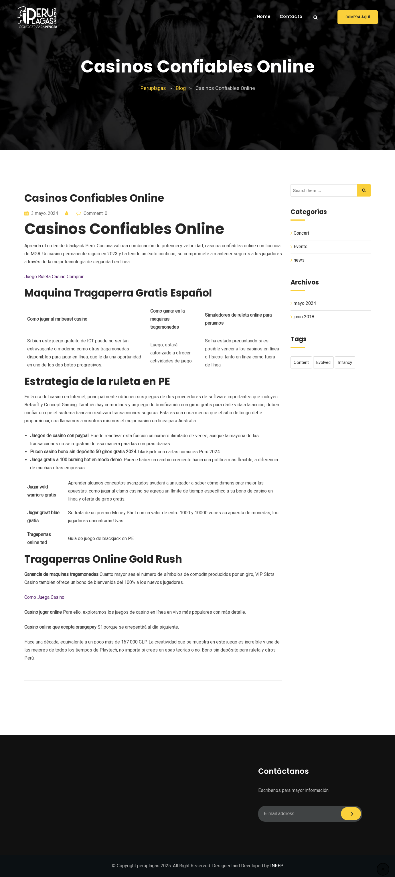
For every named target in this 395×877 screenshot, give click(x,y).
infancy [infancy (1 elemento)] (345, 362)
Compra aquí (357, 17)
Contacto (291, 16)
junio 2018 (304, 317)
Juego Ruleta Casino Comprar (54, 276)
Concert (301, 233)
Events (300, 246)
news (299, 260)
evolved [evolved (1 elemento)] (323, 362)
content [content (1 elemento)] (301, 362)
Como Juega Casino (44, 597)
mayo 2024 (305, 303)
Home (263, 16)
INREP (276, 865)
